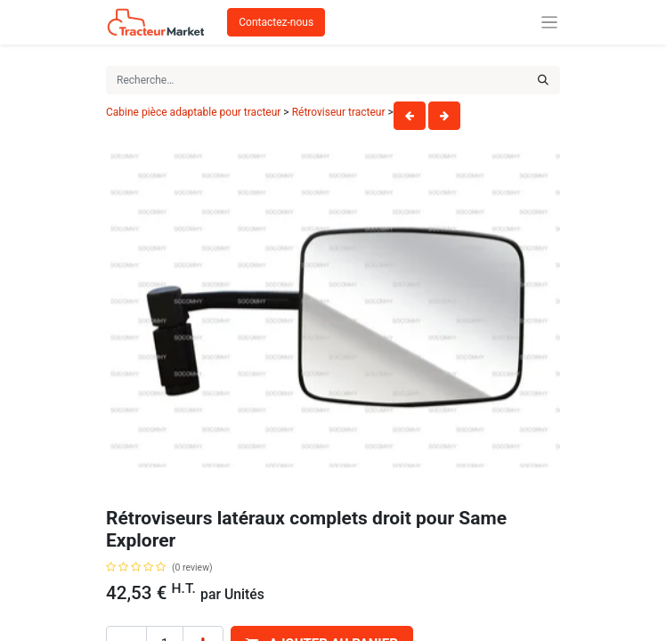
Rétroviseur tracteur (339, 112)
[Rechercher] (543, 80)
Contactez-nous (276, 22)
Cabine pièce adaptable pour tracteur (193, 112)
